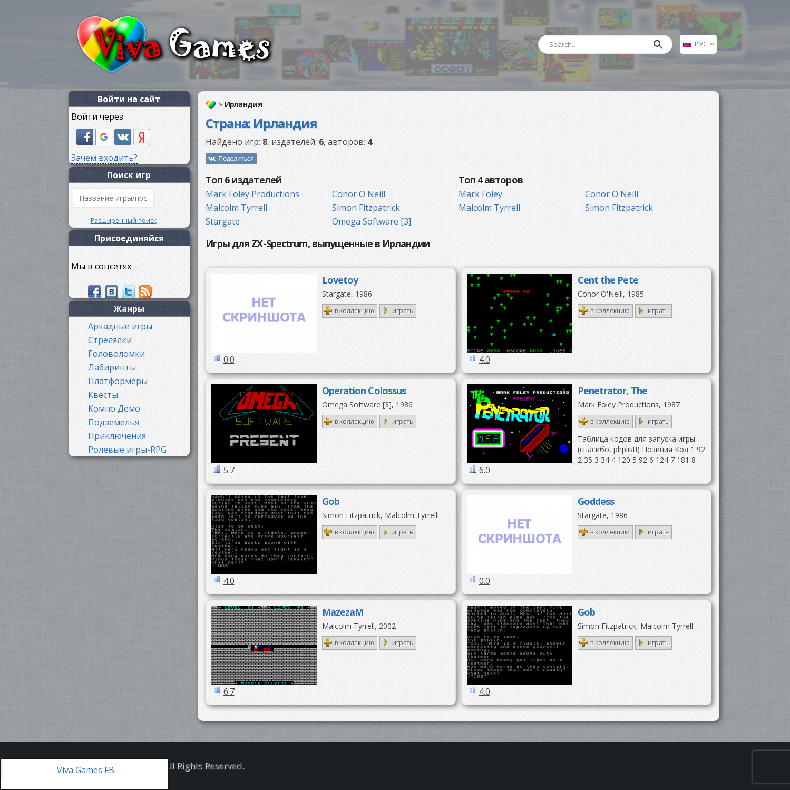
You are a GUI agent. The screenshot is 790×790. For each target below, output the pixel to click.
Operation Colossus (364, 390)
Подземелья (113, 422)
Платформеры (118, 381)
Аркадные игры (120, 326)
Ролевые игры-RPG (127, 449)
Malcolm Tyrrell (236, 207)
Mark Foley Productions (252, 194)
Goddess (596, 501)
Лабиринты (112, 367)
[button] (85, 136)
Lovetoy (340, 280)
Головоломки (116, 353)
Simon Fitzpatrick (366, 207)
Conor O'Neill (358, 194)
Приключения (117, 436)
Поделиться (236, 158)
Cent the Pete (608, 280)
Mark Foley (480, 194)
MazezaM (343, 612)
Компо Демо (114, 408)
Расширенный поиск (124, 220)
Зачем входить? (104, 157)
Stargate (223, 221)
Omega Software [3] (371, 221)
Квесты (103, 395)
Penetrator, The (613, 390)
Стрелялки (110, 340)
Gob (330, 501)
